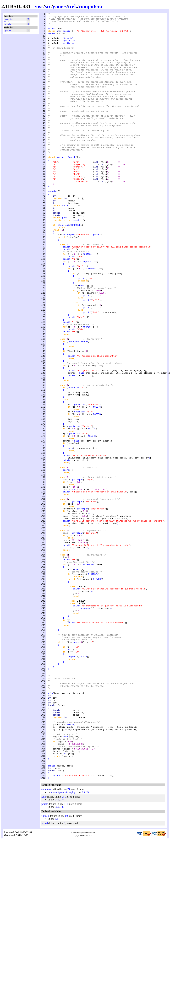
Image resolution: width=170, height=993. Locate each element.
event (76, 261)
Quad (81, 340)
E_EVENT (97, 692)
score (66, 561)
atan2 (66, 881)
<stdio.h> (68, 49)
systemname (84, 727)
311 (66, 957)
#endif (51, 37)
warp (70, 535)
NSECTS (97, 485)
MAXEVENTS (88, 675)
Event (77, 680)
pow (73, 584)
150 (57, 960)
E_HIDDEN (93, 686)
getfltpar (77, 573)
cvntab (60, 186)
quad (64, 258)
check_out (63, 267)
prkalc (7, 25)
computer (9, 19)
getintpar (80, 482)
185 (62, 960)
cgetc (76, 768)
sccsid (66, 34)
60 (66, 969)
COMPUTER (75, 267)
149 (57, 952)
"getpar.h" (69, 46)
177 (62, 952)
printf (66, 293)
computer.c (91, 6)
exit (70, 776)
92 (56, 972)
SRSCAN (84, 407)
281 (64, 950)
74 (68, 942)
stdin (84, 785)
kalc (6, 22)
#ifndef (52, 31)
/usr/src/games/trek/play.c (63, 945)
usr (39, 6)
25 (83, 945)
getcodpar (68, 279)
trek (72, 6)
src (48, 6)
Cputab (7, 32)
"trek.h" (68, 43)
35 (87, 945)
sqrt (65, 902)
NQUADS (87, 302)
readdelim (73, 462)
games (60, 6)
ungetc (72, 785)
